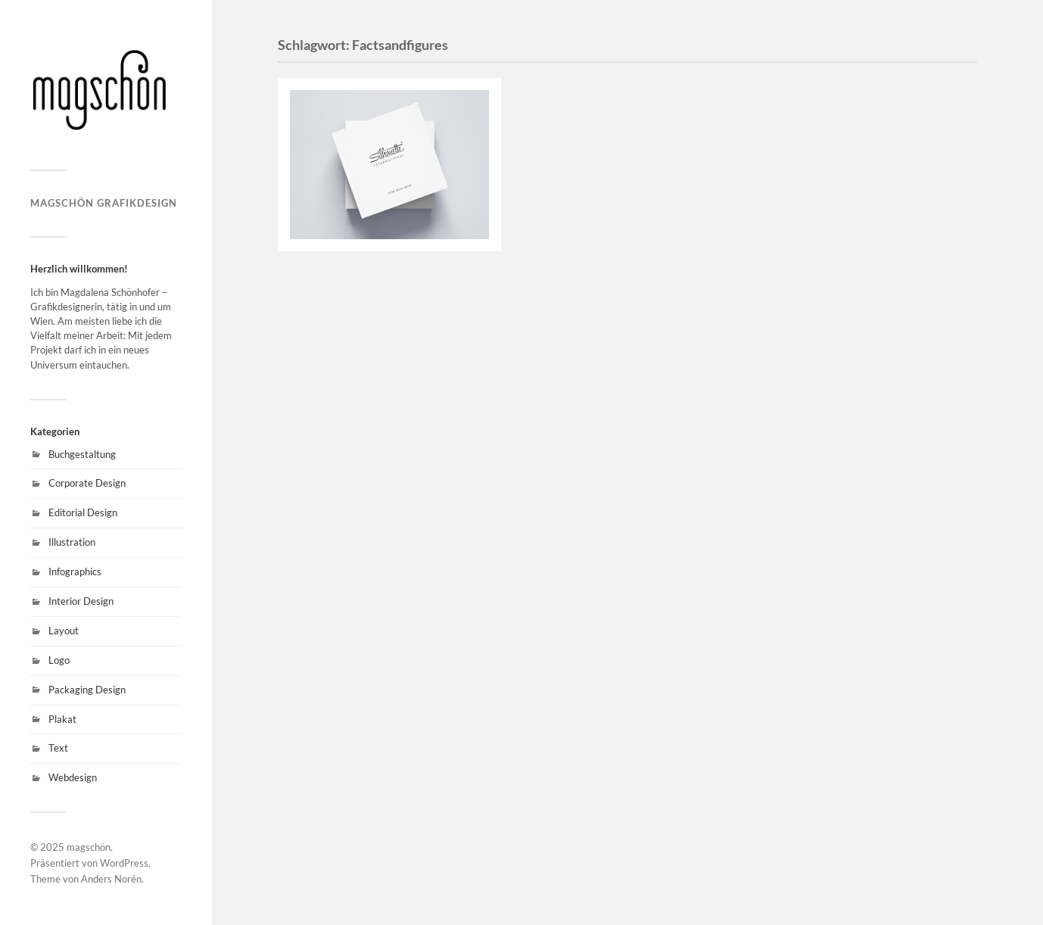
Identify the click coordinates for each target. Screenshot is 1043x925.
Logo (59, 660)
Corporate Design (87, 483)
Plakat (62, 719)
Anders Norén (111, 879)
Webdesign (72, 777)
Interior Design (81, 601)
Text (58, 748)
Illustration (71, 542)
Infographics (74, 571)
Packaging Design (87, 690)
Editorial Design (82, 512)
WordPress (124, 863)
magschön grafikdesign (103, 203)
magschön (89, 847)
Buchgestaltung (82, 454)
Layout (63, 630)
